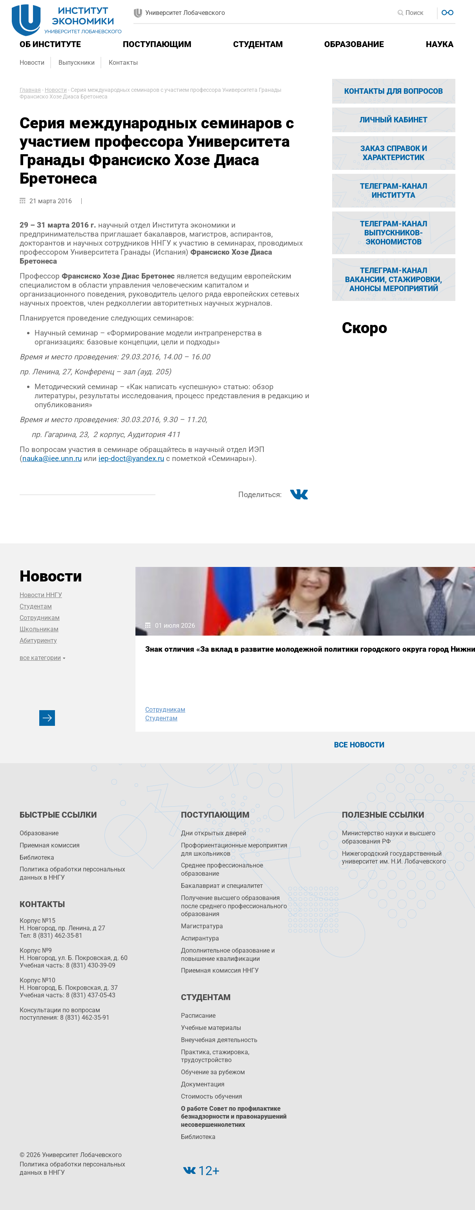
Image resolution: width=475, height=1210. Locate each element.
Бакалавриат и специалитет (222, 885)
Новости (32, 62)
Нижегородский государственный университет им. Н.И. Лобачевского (394, 858)
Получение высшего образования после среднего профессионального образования (234, 906)
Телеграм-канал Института (393, 191)
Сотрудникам (40, 617)
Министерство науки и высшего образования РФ (388, 837)
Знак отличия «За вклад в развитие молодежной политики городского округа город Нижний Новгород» (196, 660)
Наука (439, 44)
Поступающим (157, 44)
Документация (203, 1084)
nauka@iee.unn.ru (52, 458)
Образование (354, 44)
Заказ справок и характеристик (393, 153)
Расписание (198, 1015)
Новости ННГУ (41, 595)
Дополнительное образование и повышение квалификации (228, 954)
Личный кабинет (394, 119)
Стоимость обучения (211, 1096)
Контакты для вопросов (393, 91)
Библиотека (37, 857)
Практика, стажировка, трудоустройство (215, 1056)
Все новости (359, 744)
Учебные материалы (211, 1027)
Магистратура (202, 926)
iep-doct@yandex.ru (131, 458)
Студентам (258, 44)
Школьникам (39, 629)
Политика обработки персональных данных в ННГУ (72, 873)
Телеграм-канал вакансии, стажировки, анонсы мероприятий (393, 279)
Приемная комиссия (50, 845)
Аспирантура (200, 938)
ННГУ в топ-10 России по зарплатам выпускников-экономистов (349, 656)
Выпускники (76, 62)
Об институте (50, 44)
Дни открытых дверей (213, 833)
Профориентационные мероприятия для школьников (234, 849)
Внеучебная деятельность (219, 1040)
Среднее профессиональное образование (222, 869)
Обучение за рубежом (213, 1072)
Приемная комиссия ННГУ (220, 970)
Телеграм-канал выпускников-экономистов (393, 232)
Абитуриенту (38, 640)
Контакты (123, 62)
